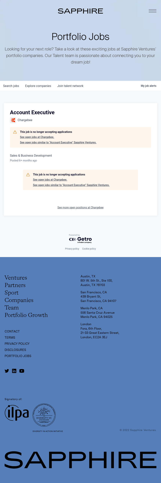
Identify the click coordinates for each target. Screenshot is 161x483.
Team (12, 308)
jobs (11, 86)
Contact (12, 331)
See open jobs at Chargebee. (37, 137)
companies (38, 86)
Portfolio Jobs (18, 356)
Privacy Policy (17, 344)
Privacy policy (72, 248)
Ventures (16, 278)
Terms (10, 337)
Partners (15, 285)
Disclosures (15, 350)
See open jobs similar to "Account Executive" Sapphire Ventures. (58, 142)
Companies (19, 300)
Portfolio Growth (26, 315)
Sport (12, 293)
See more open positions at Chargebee (81, 207)
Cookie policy (89, 248)
